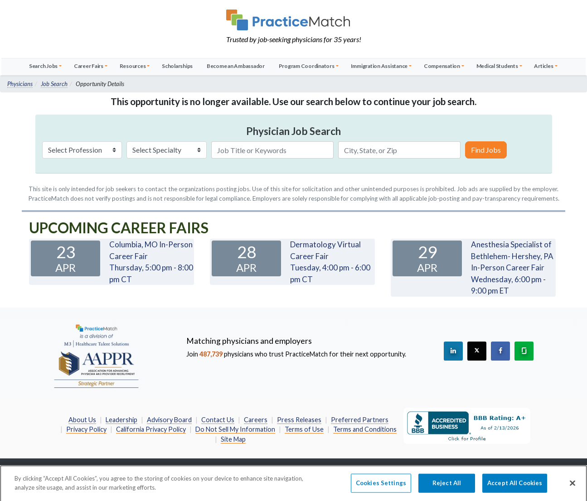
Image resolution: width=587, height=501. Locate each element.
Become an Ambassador (236, 66)
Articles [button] (543, 66)
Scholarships (177, 66)
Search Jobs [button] (43, 66)
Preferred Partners (359, 420)
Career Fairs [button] (88, 66)
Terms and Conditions (365, 429)
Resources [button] (133, 66)
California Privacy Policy (151, 429)
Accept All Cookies (514, 486)
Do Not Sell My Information (235, 429)
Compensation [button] (442, 66)
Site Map (233, 439)
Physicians (20, 83)
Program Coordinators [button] (307, 66)
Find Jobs (486, 149)
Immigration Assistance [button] (379, 66)
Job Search (54, 83)
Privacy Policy (86, 429)
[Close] (572, 487)
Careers (255, 420)
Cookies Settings (381, 486)
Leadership (121, 420)
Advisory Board (169, 420)
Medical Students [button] (497, 66)
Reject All (446, 486)
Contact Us (217, 420)
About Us (82, 420)
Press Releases (299, 420)
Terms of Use (304, 429)
